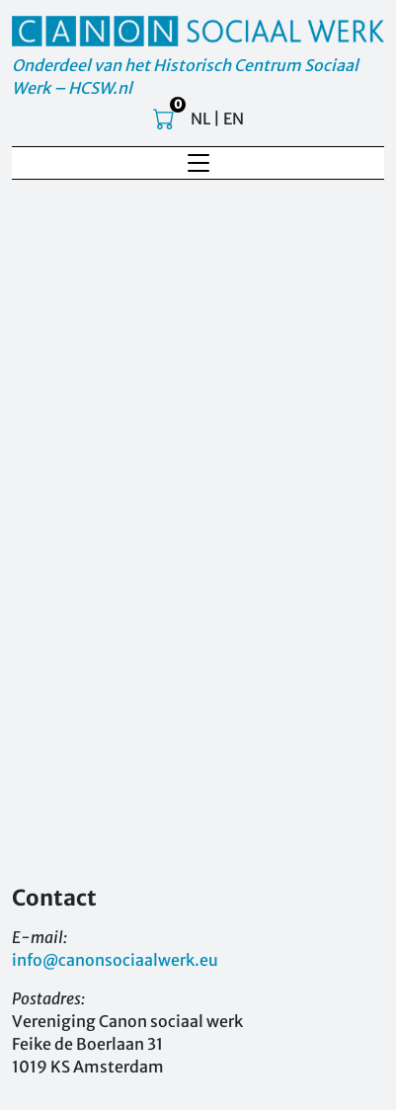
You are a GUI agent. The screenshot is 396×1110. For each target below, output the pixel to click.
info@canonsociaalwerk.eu (115, 960)
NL (200, 118)
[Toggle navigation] (198, 163)
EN (233, 118)
